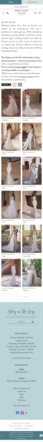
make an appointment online (29, 61)
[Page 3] (25, 298)
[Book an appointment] (21, 7)
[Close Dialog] (1, 438)
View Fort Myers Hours (21, 360)
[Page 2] (22, 298)
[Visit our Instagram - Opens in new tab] (22, 415)
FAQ (21, 399)
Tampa (10, 2)
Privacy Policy (29, 428)
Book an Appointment (21, 390)
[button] (3, 14)
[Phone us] (8, 14)
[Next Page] (28, 298)
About (21, 396)
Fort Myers (32, 2)
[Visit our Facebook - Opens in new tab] (17, 415)
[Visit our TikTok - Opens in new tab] (26, 415)
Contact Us (21, 393)
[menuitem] (3, 14)
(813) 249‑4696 (21, 374)
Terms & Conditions (16, 428)
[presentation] (11, 104)
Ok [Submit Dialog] (41, 437)
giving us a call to (27, 77)
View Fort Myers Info (21, 408)
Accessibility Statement (21, 430)
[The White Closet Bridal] (21, 14)
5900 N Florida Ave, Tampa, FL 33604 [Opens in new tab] (21, 383)
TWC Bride (21, 402)
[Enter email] (21, 324)
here (24, 440)
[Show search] (34, 14)
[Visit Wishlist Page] (39, 14)
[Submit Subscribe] (35, 324)
